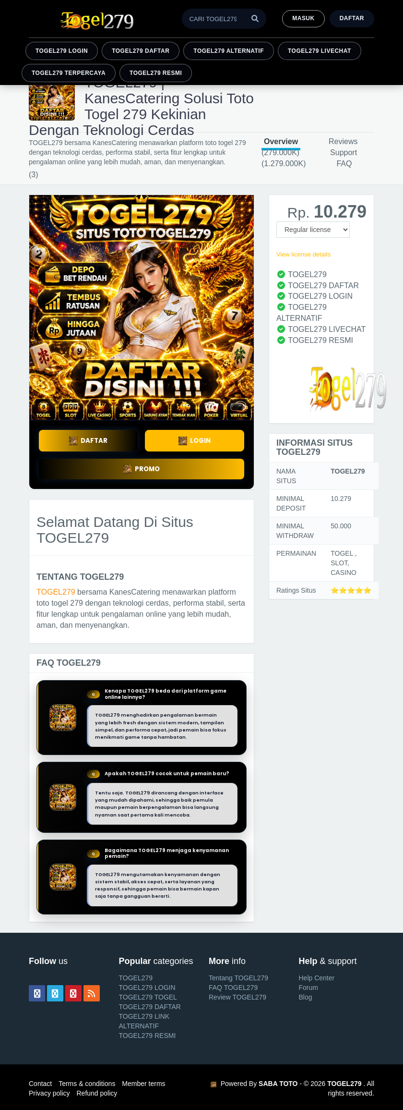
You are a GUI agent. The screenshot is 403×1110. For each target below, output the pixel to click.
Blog (305, 997)
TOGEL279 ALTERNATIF (228, 51)
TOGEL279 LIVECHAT (319, 51)
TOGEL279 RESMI (156, 73)
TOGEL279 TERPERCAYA (69, 73)
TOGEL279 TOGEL (148, 997)
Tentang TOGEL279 (238, 978)
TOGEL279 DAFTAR (140, 51)
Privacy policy (49, 1093)
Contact (40, 1083)
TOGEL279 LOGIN (62, 51)
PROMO (141, 469)
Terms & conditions (87, 1083)
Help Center (317, 978)
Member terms (143, 1083)
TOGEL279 (55, 592)
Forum (308, 987)
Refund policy (96, 1093)
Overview (281, 141)
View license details (303, 254)
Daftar (352, 18)
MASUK (303, 18)
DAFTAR (88, 440)
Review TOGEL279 (237, 997)
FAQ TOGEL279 (233, 987)
